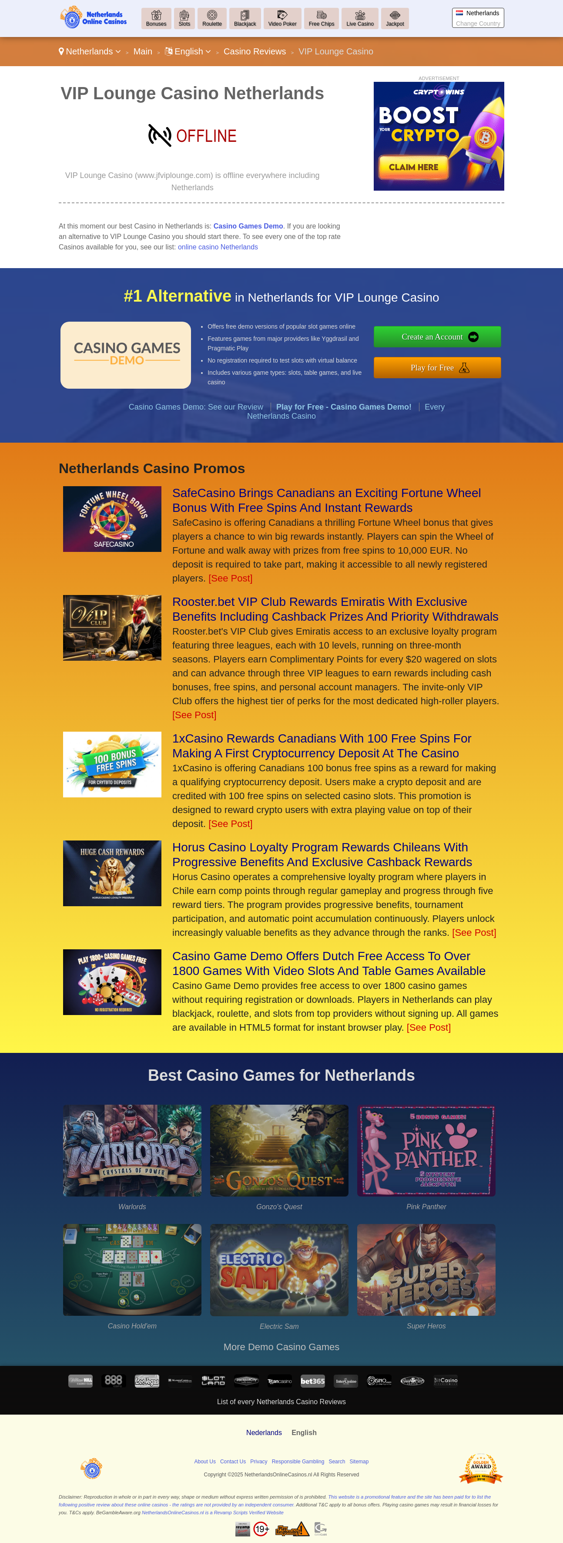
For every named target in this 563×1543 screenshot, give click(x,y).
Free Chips (322, 24)
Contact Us (233, 1462)
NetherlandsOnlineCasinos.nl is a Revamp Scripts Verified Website (213, 1512)
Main (143, 51)
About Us (205, 1462)
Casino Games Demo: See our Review (196, 425)
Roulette (212, 24)
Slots (185, 24)
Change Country (478, 23)
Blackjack (245, 24)
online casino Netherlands (218, 247)
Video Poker (282, 24)
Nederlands (264, 1432)
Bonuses (156, 24)
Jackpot (395, 24)
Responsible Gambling (298, 1462)
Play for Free (451, 364)
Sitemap (359, 1462)
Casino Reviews (255, 51)
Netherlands (90, 51)
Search (336, 1462)
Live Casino (360, 24)
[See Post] (230, 578)
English (188, 51)
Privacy (258, 1462)
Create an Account (451, 339)
